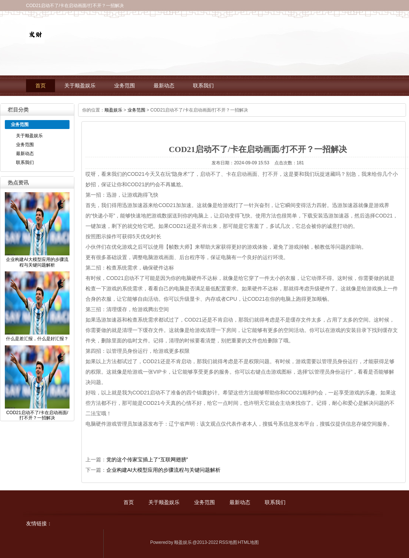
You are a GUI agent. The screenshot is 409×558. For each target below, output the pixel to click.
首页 (40, 85)
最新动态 (164, 85)
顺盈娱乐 (113, 110)
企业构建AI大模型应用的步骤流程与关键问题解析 (163, 470)
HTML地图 (248, 542)
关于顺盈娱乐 (80, 85)
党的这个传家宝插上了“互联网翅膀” (147, 459)
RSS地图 (228, 542)
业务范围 (124, 85)
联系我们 (203, 85)
